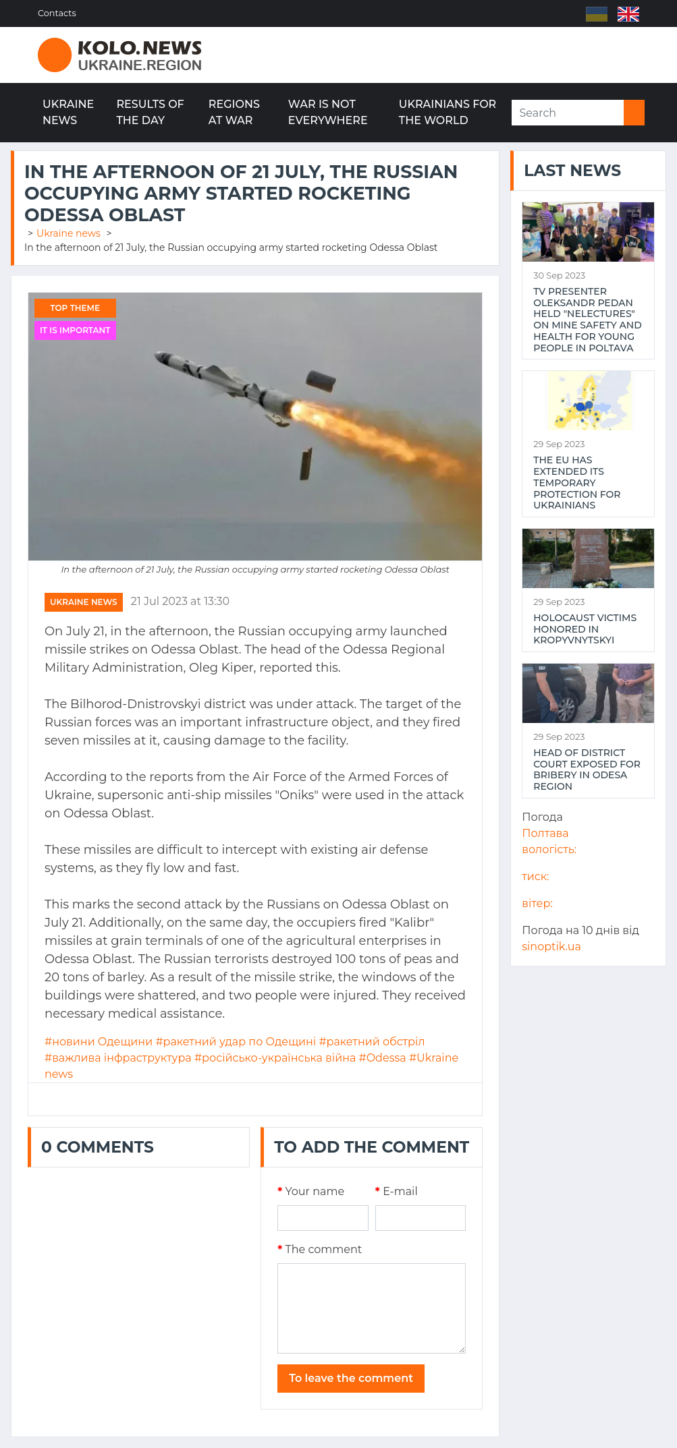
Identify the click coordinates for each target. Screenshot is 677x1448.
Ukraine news (68, 112)
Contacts (57, 13)
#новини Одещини (99, 1041)
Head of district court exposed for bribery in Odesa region (587, 769)
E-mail (396, 1191)
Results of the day (150, 112)
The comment (319, 1249)
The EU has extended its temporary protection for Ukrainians (576, 483)
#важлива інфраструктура (118, 1057)
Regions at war (234, 112)
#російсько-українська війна (275, 1057)
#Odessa (382, 1057)
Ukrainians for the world (447, 112)
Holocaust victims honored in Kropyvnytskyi (585, 629)
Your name (310, 1191)
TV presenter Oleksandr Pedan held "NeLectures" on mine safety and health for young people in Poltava (587, 320)
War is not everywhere (328, 112)
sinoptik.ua (551, 946)
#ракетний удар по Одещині (235, 1041)
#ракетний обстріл (372, 1041)
